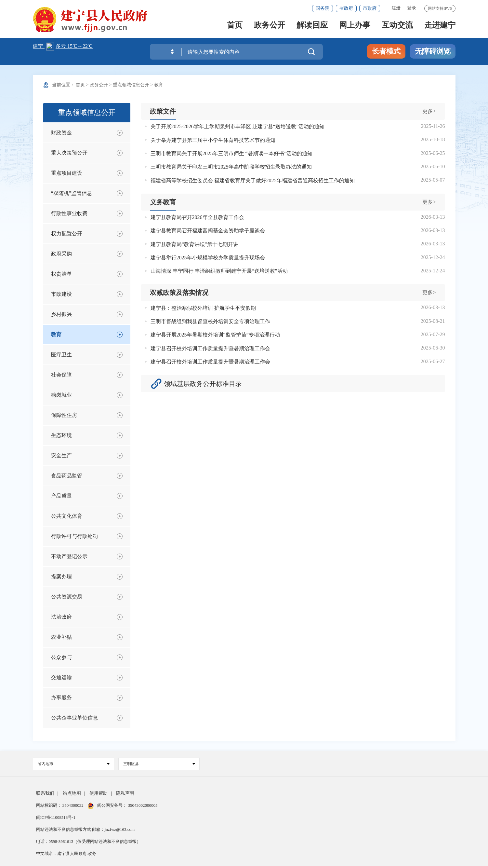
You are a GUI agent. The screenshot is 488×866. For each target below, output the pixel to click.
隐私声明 (125, 793)
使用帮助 (98, 793)
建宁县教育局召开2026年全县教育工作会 (197, 217)
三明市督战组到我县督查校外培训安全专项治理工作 (210, 321)
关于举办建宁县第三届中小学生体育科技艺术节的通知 (213, 140)
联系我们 (45, 793)
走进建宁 (439, 26)
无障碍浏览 (433, 51)
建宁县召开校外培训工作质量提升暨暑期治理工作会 (210, 348)
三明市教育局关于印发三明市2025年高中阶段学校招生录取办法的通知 (231, 167)
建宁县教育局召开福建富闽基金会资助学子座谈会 (208, 230)
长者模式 (386, 51)
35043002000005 (142, 805)
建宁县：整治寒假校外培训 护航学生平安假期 (203, 308)
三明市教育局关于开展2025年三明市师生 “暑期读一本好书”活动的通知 (231, 153)
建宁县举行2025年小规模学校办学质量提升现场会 (208, 257)
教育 (158, 84)
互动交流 (397, 26)
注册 (396, 8)
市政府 (369, 8)
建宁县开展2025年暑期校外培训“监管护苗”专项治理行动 (215, 334)
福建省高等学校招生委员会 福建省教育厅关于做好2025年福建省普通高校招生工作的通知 (253, 180)
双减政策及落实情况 (179, 292)
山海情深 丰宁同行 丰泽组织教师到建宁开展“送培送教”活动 (219, 271)
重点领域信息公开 (131, 84)
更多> (429, 111)
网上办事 (354, 26)
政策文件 (163, 111)
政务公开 (269, 26)
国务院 (322, 8)
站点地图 (72, 793)
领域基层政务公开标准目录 (203, 383)
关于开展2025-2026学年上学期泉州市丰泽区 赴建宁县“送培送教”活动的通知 (238, 126)
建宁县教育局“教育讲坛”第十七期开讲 (194, 244)
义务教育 (163, 202)
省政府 (346, 8)
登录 (411, 8)
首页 (235, 26)
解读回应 (312, 26)
